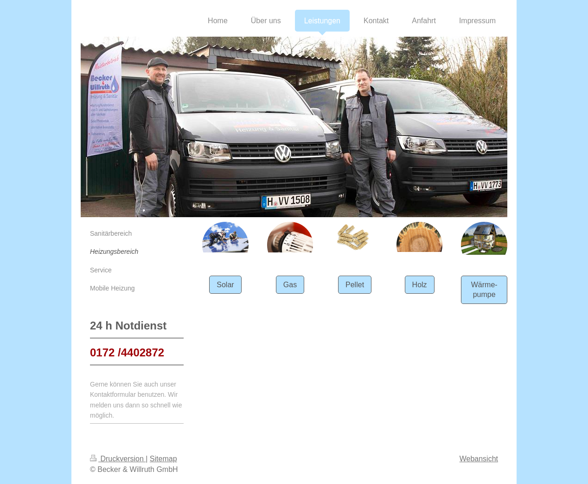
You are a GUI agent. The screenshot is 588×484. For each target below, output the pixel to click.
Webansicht (479, 459)
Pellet (354, 285)
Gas (290, 285)
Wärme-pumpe (484, 290)
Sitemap (163, 459)
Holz (419, 285)
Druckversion (118, 459)
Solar (225, 285)
